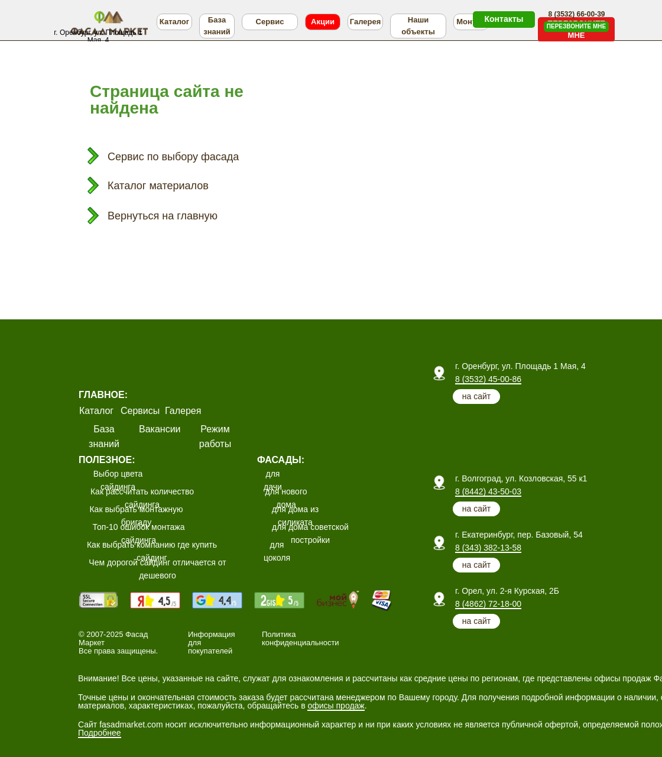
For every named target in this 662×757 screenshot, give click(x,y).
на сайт (476, 396)
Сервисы (140, 411)
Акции (323, 21)
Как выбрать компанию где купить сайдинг (152, 551)
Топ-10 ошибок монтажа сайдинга (139, 533)
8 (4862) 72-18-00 (488, 604)
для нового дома (286, 498)
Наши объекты (417, 25)
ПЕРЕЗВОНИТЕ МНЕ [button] (576, 26)
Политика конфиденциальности (300, 638)
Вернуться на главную (163, 216)
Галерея (365, 21)
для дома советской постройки (310, 533)
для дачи (273, 480)
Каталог (174, 21)
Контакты (503, 19)
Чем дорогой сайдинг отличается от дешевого (157, 569)
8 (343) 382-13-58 (488, 547)
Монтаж (470, 21)
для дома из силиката (295, 515)
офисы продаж (335, 705)
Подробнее (99, 732)
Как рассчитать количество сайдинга (142, 498)
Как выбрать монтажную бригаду (136, 515)
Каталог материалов (158, 186)
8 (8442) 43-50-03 (488, 491)
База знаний (216, 25)
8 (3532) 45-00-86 (488, 379)
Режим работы (215, 436)
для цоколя (277, 551)
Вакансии (160, 429)
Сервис (270, 21)
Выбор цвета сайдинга (118, 480)
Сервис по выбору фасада (173, 157)
